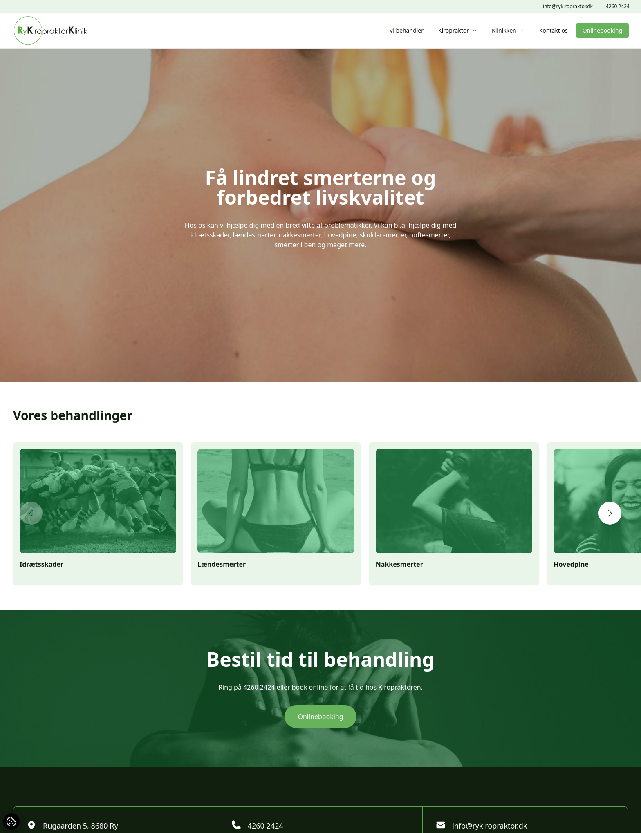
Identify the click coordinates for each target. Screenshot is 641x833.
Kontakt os (553, 30)
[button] (31, 513)
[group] (98, 513)
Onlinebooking (602, 30)
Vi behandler (407, 30)
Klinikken (508, 30)
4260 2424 (618, 6)
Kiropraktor (457, 30)
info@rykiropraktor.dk (568, 6)
